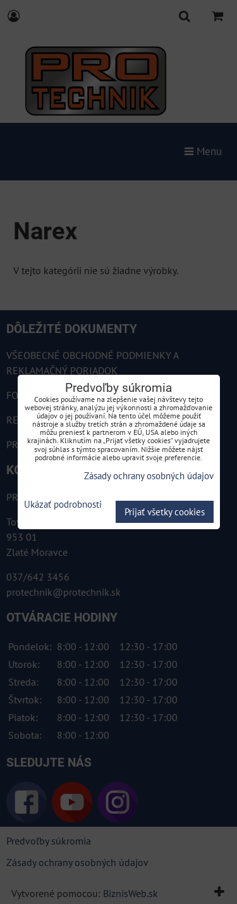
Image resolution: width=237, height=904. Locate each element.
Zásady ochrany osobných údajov (149, 476)
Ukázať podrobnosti (63, 504)
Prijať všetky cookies (165, 512)
